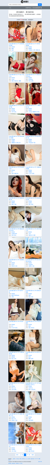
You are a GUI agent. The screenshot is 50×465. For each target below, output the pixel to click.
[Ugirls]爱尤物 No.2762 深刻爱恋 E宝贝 (16, 260)
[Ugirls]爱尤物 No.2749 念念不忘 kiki (16, 445)
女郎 (34, 50)
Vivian (13, 79)
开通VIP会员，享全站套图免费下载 (34, 7)
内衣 (15, 358)
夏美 (30, 326)
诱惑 (13, 80)
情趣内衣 (35, 111)
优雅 (34, 235)
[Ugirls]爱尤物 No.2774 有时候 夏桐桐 (33, 44)
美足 (15, 451)
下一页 (28, 454)
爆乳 (32, 420)
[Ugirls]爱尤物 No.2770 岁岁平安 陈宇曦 (16, 106)
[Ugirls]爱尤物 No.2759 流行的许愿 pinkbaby (33, 260)
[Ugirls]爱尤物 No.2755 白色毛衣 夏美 (33, 322)
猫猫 (13, 48)
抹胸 (32, 80)
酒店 (33, 173)
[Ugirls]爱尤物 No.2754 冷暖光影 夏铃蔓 (16, 353)
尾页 (33, 454)
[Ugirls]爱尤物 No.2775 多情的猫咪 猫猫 (16, 44)
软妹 (30, 296)
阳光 (15, 235)
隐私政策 (13, 463)
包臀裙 (30, 266)
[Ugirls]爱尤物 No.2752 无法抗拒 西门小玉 (16, 384)
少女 (13, 451)
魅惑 (30, 451)
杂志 (15, 111)
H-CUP (13, 327)
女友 (16, 266)
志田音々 (14, 458)
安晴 (30, 418)
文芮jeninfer (14, 233)
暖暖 (39, 458)
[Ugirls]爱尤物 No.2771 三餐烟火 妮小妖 (33, 106)
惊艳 (32, 358)
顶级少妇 (38, 50)
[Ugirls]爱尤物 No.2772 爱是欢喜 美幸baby (33, 75)
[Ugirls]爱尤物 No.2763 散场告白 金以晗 (33, 198)
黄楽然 (30, 110)
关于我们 (20, 463)
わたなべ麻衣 (27, 458)
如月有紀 (23, 458)
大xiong (30, 111)
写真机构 (17, 463)
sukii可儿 (31, 387)
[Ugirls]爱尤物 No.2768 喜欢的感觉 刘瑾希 (16, 137)
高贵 (13, 235)
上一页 (21, 454)
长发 (32, 296)
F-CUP (30, 173)
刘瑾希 (13, 141)
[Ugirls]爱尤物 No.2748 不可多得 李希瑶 (33, 445)
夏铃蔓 (13, 357)
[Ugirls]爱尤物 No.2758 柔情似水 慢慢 (33, 291)
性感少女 (16, 80)
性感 (30, 420)
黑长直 (13, 266)
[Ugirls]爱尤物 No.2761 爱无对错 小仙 (33, 229)
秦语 (30, 357)
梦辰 (20, 458)
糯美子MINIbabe (15, 295)
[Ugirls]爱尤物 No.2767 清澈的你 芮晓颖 (33, 168)
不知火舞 (31, 142)
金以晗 (30, 202)
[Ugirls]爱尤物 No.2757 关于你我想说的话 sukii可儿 (33, 384)
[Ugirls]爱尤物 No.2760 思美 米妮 (16, 291)
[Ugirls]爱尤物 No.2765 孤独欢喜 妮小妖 (16, 198)
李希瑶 (30, 449)
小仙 (30, 233)
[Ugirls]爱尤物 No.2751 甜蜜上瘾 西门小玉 (16, 414)
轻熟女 (13, 420)
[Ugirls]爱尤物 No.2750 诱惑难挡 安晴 (33, 414)
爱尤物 (13, 46)
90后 (30, 80)
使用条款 (9, 463)
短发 (13, 50)
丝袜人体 (18, 142)
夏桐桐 (30, 48)
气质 (34, 142)
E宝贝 (13, 264)
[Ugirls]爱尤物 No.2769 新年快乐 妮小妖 (33, 137)
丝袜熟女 (31, 50)
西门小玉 (14, 387)
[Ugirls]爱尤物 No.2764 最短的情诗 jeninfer (16, 229)
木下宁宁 (36, 458)
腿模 (20, 80)
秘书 (30, 389)
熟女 (13, 358)
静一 (13, 171)
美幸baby (31, 79)
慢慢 (30, 295)
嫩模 (30, 358)
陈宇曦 (13, 110)
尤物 (15, 204)
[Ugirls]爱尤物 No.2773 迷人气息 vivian (16, 75)
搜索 (40, 4)
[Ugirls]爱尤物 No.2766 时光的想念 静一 (16, 168)
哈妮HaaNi (32, 458)
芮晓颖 (30, 171)
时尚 (38, 111)
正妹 (16, 420)
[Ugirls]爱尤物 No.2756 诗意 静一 (16, 322)
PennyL (17, 458)
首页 (17, 454)
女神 (13, 111)
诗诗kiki (13, 449)
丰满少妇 (33, 389)
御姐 (13, 204)
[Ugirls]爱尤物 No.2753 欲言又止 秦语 (33, 353)
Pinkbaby (31, 264)
